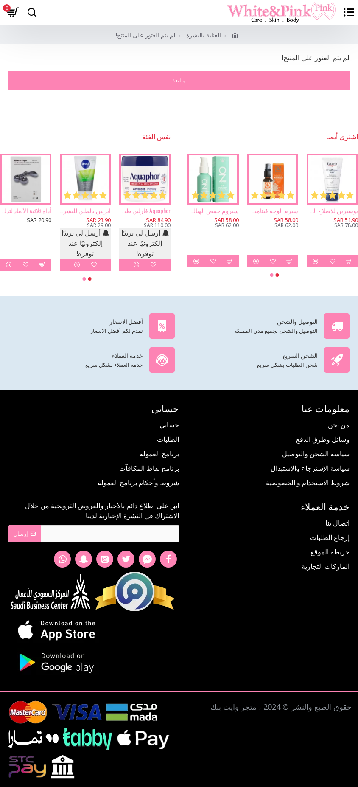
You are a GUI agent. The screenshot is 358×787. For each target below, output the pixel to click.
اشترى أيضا (342, 136)
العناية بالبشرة (203, 35)
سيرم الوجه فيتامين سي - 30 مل (273, 210)
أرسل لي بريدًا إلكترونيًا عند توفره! (145, 243)
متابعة (179, 80)
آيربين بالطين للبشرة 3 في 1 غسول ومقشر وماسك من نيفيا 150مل (85, 210)
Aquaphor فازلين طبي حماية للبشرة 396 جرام (145, 210)
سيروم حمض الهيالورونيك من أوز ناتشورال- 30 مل (213, 210)
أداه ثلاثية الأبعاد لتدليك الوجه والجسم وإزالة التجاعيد (25, 210)
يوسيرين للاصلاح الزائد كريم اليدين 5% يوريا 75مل (332, 210)
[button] (277, 275)
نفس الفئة (156, 136)
